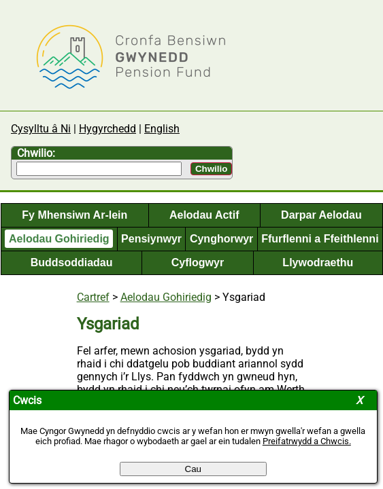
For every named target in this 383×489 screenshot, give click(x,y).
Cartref (93, 297)
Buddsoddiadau (72, 262)
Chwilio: (36, 153)
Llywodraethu (317, 262)
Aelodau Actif (204, 215)
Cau (193, 469)
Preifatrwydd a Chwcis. (307, 441)
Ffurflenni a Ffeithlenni (319, 238)
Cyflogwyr (197, 262)
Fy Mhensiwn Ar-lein (74, 215)
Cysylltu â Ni (41, 128)
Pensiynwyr (151, 238)
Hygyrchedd (107, 128)
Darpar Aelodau (321, 215)
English (162, 128)
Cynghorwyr (221, 238)
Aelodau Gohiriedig (59, 238)
